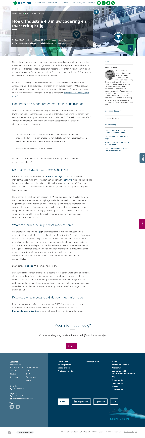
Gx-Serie (29, 265)
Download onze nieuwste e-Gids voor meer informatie (117, 149)
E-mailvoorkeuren (116, 432)
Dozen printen (64, 368)
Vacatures (116, 368)
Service (66, 3)
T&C (107, 432)
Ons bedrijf (79, 3)
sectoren (40, 3)
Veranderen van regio (25, 432)
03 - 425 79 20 (18, 396)
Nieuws (115, 386)
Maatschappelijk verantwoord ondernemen (123, 372)
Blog (113, 376)
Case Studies (117, 383)
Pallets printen (64, 364)
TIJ (50, 197)
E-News (63, 401)
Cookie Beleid (89, 432)
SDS (114, 401)
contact (91, 3)
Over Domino (117, 389)
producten (53, 3)
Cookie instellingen (130, 432)
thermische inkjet (54, 176)
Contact (71, 346)
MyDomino (100, 401)
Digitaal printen (92, 361)
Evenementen (118, 380)
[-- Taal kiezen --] (119, 118)
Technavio (67, 179)
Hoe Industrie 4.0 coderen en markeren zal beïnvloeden (116, 131)
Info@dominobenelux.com (23, 398)
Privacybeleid (99, 432)
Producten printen (66, 371)
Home (114, 361)
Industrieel (63, 361)
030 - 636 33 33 (18, 388)
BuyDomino (81, 401)
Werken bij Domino (120, 364)
